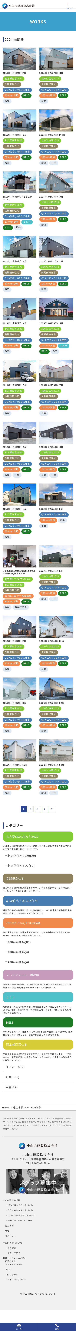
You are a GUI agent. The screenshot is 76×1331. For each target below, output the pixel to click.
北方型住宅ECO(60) (21, 883)
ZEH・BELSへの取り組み (20, 1238)
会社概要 (12, 1265)
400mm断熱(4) (18, 980)
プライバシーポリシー (16, 1297)
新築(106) (13, 1094)
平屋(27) (12, 1105)
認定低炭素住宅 (16, 1062)
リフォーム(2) (15, 1084)
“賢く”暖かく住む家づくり (20, 1222)
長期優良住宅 (15, 896)
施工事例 (9, 1243)
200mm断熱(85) (19, 960)
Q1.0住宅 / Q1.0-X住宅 (22, 918)
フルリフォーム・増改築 (22, 992)
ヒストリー (10, 1253)
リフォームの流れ (13, 1282)
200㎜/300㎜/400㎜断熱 (23, 940)
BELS (10, 1040)
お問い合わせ (11, 1292)
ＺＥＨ (10, 1015)
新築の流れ (10, 1278)
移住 (7, 1248)
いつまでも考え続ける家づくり (22, 1233)
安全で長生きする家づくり (20, 1227)
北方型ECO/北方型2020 (22, 854)
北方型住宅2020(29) (21, 873)
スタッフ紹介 (14, 1270)
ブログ (8, 1287)
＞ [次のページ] (52, 826)
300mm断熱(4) (18, 969)
